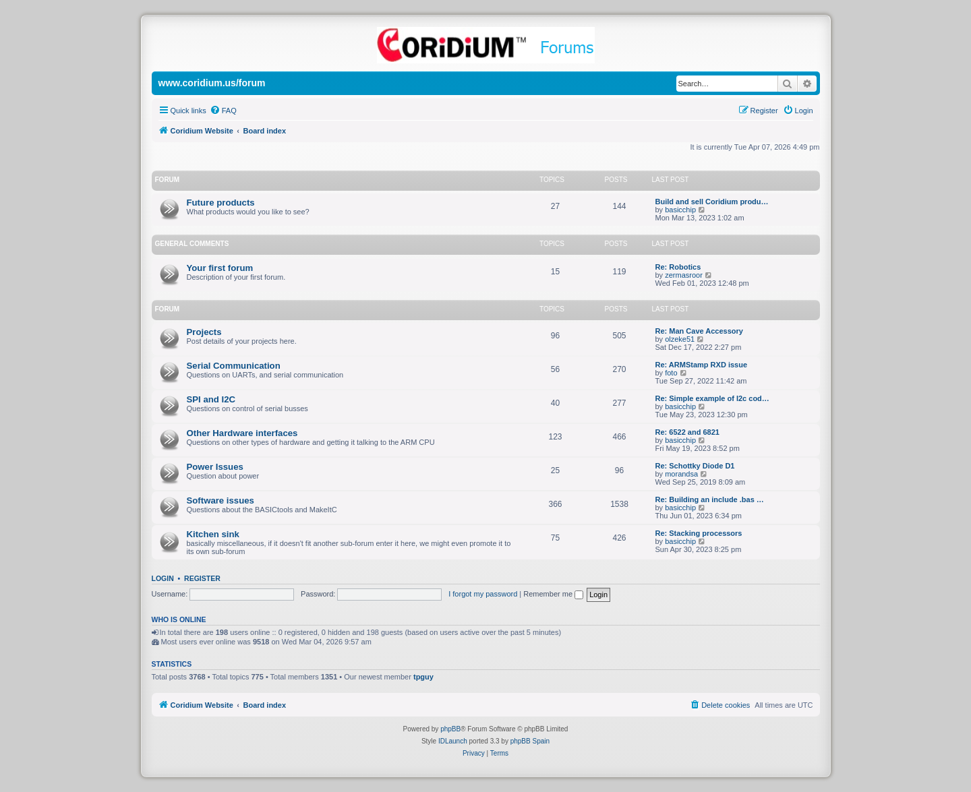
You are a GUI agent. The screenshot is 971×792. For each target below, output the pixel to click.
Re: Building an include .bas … (709, 499)
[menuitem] (223, 110)
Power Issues (215, 467)
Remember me (553, 594)
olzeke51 (680, 339)
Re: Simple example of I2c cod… (712, 398)
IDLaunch (452, 741)
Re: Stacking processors (698, 533)
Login (163, 578)
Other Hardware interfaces (242, 433)
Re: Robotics (678, 267)
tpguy (423, 677)
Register (202, 578)
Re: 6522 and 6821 (687, 432)
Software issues (220, 500)
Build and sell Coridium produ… (712, 201)
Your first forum (220, 268)
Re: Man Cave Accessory (699, 331)
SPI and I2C (211, 399)
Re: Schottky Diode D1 (695, 466)
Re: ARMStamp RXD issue (701, 365)
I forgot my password (482, 594)
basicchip (680, 210)
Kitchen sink (213, 534)
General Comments (192, 243)
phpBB (450, 729)
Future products (221, 202)
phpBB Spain (530, 741)
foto (671, 373)
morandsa (681, 474)
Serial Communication (234, 366)
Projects (204, 332)
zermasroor (684, 275)
